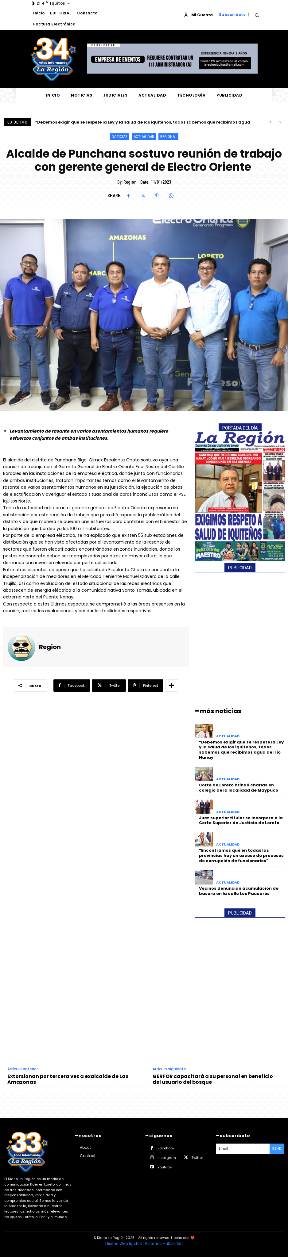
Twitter (197, 1157)
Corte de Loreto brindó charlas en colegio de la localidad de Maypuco (238, 787)
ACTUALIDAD (144, 136)
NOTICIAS (119, 136)
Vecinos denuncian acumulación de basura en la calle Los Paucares (238, 890)
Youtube (165, 1167)
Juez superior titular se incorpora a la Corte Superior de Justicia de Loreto (241, 820)
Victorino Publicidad (164, 1243)
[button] (256, 15)
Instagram (167, 1157)
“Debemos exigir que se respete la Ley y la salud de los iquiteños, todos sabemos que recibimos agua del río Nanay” (241, 750)
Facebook (166, 1148)
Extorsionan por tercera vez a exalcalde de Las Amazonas (67, 1079)
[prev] (270, 122)
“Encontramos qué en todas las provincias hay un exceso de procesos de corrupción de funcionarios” (241, 855)
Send (276, 1148)
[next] (280, 122)
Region (129, 182)
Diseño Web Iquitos (124, 1243)
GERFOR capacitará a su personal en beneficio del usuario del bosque (213, 1079)
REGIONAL (168, 136)
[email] (243, 1149)
